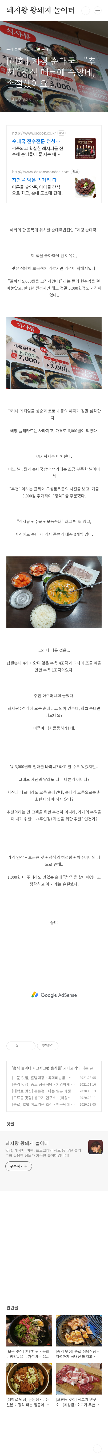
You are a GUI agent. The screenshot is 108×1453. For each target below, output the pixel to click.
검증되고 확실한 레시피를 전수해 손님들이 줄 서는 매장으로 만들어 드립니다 (37, 151)
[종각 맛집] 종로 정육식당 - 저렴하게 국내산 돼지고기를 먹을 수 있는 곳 (43, 1087)
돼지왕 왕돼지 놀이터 (40, 10)
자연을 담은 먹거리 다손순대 (36, 179)
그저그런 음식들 (48, 1068)
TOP (97, 1448)
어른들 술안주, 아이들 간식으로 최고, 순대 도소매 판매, (37, 190)
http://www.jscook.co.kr (34, 133)
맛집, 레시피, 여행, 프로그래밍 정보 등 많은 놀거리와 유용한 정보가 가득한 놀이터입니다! (43, 1153)
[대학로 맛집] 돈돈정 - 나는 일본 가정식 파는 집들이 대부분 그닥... (43, 1093)
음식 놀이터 (22, 1068)
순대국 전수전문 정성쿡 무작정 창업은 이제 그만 (36, 141)
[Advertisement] (54, 994)
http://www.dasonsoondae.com (41, 172)
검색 (86, 11)
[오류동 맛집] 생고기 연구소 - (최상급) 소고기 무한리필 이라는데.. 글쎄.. (42, 1100)
